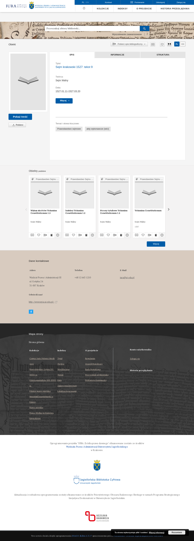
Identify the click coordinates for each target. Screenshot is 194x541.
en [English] (87, 2)
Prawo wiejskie (36, 407)
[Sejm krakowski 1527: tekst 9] (28, 82)
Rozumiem (177, 532)
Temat (60, 374)
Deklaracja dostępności (96, 380)
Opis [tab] (72, 55)
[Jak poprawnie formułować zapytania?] (147, 34)
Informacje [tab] (117, 55)
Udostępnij (160, 2)
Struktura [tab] (163, 55)
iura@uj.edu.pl (127, 277)
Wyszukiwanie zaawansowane (127, 34)
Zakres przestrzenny (67, 385)
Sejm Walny (62, 80)
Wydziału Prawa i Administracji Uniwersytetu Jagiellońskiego (97, 446)
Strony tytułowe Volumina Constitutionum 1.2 (113, 211)
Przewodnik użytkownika (96, 374)
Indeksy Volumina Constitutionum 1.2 (75, 211)
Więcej (156, 244)
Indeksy (123, 8)
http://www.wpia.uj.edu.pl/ (43, 301)
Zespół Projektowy (94, 364)
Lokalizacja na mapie (67, 391)
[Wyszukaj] (145, 28)
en (182, 44)
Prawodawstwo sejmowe (69, 129)
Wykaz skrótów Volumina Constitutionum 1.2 (44, 211)
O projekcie (144, 8)
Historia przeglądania (175, 8)
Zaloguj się (135, 359)
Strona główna (36, 342)
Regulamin (90, 358)
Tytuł (60, 358)
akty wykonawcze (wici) (98, 129)
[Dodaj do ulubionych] (162, 44)
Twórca (60, 364)
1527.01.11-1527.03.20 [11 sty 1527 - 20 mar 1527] (68, 91)
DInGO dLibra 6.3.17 (82, 536)
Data (59, 380)
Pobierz (17, 125)
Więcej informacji (156, 532)
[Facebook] (31, 311)
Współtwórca (63, 369)
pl (177, 44)
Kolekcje (103, 8)
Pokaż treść (20, 116)
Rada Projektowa (93, 369)
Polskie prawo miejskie (40, 391)
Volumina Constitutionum (148, 210)
